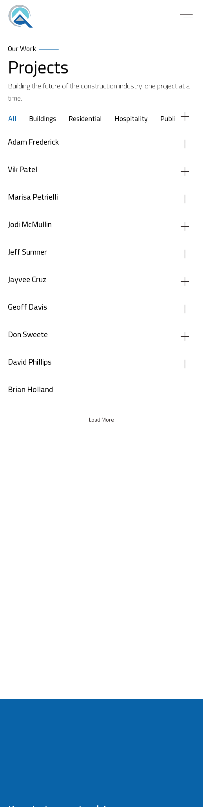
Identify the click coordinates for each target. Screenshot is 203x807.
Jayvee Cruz (27, 280)
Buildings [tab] (42, 119)
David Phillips (29, 362)
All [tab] (12, 119)
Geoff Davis (27, 307)
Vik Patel (22, 170)
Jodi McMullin (30, 225)
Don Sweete (28, 335)
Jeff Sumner (27, 252)
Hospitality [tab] (131, 119)
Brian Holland (30, 390)
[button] (186, 16)
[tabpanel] (101, 417)
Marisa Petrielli (33, 197)
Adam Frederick (33, 142)
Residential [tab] (85, 119)
